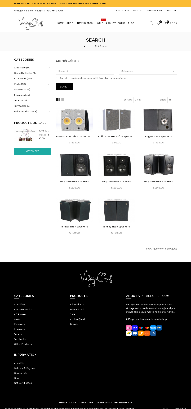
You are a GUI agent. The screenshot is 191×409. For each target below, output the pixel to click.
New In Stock (77, 309)
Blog (16, 378)
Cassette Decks (23, 309)
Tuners (18, 334)
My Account (122, 10)
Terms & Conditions (97, 402)
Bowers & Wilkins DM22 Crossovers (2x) (44, 130)
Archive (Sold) (78, 319)
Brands (74, 324)
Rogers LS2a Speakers (158, 136)
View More (32, 151)
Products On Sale (30, 123)
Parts (17, 319)
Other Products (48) (25, 111)
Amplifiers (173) (23, 67)
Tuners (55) (20, 100)
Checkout (171, 10)
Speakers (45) (22, 95)
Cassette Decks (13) (25, 73)
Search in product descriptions (75, 78)
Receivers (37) (22, 89)
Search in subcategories (110, 78)
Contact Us (20, 373)
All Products (77, 304)
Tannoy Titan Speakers (74, 226)
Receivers (19, 324)
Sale (72, 314)
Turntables (20, 339)
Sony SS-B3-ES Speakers (74, 181)
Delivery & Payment (25, 368)
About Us (19, 363)
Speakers (19, 329)
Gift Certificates (23, 382)
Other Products (23, 344)
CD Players (20, 314)
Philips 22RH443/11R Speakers (116, 136)
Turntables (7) (22, 105)
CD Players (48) (23, 78)
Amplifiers (20, 304)
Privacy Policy (77, 402)
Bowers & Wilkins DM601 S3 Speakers (74, 136)
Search (103, 46)
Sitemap (62, 402)
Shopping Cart (154, 10)
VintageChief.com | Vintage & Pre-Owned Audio (39, 10)
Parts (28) (20, 84)
